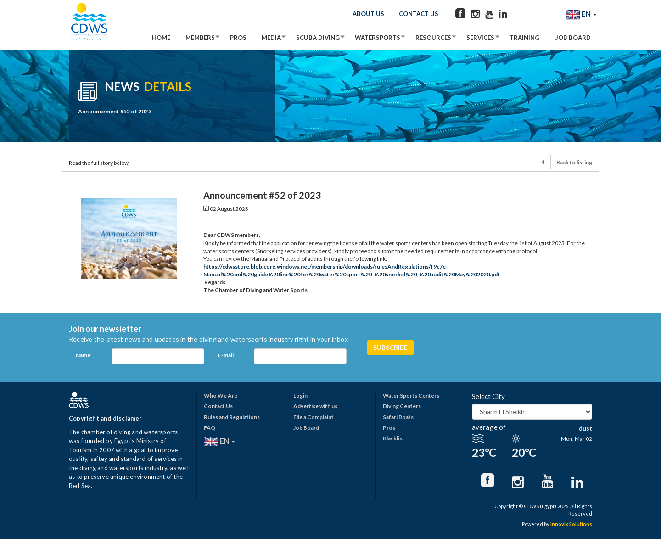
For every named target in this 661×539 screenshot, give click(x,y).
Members (200, 37)
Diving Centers (402, 406)
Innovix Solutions (571, 524)
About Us (368, 13)
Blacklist (393, 438)
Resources (433, 37)
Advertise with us (315, 406)
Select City (488, 396)
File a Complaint (313, 417)
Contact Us (418, 13)
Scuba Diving (318, 37)
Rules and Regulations (232, 417)
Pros (238, 37)
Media (271, 37)
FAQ (209, 427)
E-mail (226, 355)
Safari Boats (398, 417)
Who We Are (220, 395)
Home (161, 37)
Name (83, 355)
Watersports (377, 37)
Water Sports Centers (411, 395)
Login (300, 395)
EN (581, 15)
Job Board (573, 37)
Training (524, 37)
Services (480, 37)
